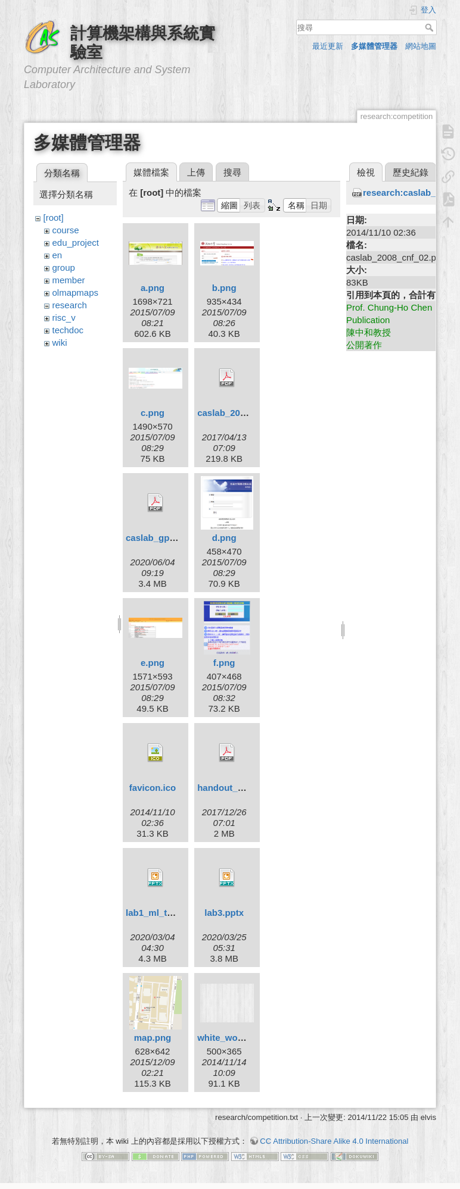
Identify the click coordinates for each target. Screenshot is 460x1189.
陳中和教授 (368, 332)
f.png (224, 663)
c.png (152, 413)
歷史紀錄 (410, 172)
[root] (53, 217)
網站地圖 (420, 46)
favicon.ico (152, 788)
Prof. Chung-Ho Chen (389, 307)
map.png (153, 1037)
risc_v (64, 317)
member (68, 280)
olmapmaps (75, 292)
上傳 (196, 172)
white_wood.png (232, 1037)
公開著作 (364, 345)
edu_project (75, 242)
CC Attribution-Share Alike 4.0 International (334, 1141)
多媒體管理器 (374, 46)
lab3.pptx (224, 913)
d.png (224, 538)
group (63, 267)
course (65, 230)
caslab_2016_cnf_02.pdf (248, 413)
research (69, 305)
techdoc (68, 330)
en (57, 255)
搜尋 (430, 27)
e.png (152, 663)
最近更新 (327, 46)
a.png (152, 288)
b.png (224, 288)
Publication (368, 320)
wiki (59, 342)
